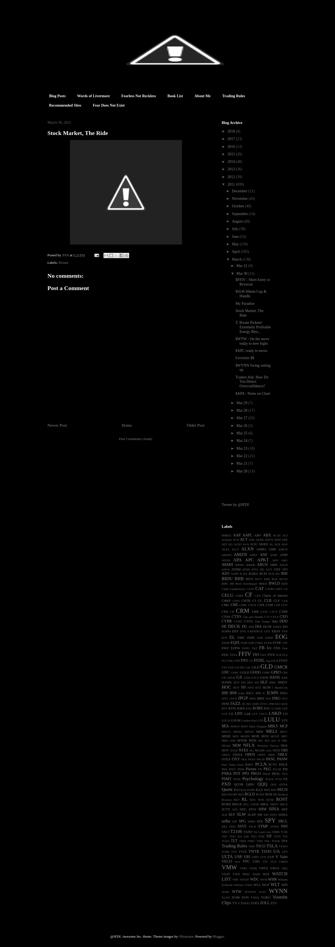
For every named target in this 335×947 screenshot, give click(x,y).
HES (250, 682)
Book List (175, 96)
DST (235, 631)
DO (285, 627)
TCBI (284, 831)
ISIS (268, 698)
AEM (277, 539)
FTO (224, 667)
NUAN (259, 750)
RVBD (226, 804)
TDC (225, 836)
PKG (267, 769)
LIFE (239, 714)
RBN (267, 789)
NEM (236, 745)
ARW (274, 565)
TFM (261, 836)
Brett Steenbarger (247, 583)
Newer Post (57, 425)
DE (224, 627)
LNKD (275, 713)
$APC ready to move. (252, 351)
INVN (233, 698)
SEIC (243, 809)
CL (260, 601)
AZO (225, 574)
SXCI (225, 832)
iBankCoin (281, 687)
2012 (232, 177)
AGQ (246, 544)
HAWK (227, 682)
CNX (261, 605)
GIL (248, 667)
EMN (251, 638)
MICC (284, 731)
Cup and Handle (253, 616)
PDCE (283, 764)
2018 (232, 131)
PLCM (277, 769)
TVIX (243, 852)
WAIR (256, 874)
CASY (250, 589)
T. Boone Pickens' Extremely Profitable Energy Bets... (253, 327)
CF (248, 594)
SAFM (255, 804)
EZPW (235, 648)
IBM (232, 693)
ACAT (277, 535)
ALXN (247, 548)
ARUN (262, 565)
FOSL (259, 660)
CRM (242, 610)
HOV (236, 687)
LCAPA (276, 708)
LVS (284, 720)
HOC (226, 687)
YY (234, 903)
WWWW (250, 891)
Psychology (252, 778)
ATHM (236, 569)
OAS (268, 750)
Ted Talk (243, 836)
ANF (263, 555)
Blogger (218, 936)
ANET (254, 555)
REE (274, 789)
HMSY (283, 682)
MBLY (273, 726)
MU (260, 740)
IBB (225, 693)
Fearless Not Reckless (138, 96)
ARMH (227, 565)
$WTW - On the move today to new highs (252, 341)
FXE (231, 667)
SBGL (264, 804)
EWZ (225, 648)
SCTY (226, 809)
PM (285, 769)
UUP (270, 857)
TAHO (247, 832)
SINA (274, 808)
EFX (224, 637)
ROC (253, 799)
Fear (285, 648)
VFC (246, 861)
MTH (252, 740)
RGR (268, 794)
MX (267, 740)
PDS (224, 769)
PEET (232, 769)
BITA (249, 579)
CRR (255, 612)
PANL (271, 759)
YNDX (255, 897)
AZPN (235, 573)
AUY (269, 569)
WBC (235, 879)
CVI (266, 616)
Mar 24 (242, 441)
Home (127, 425)
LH (231, 714)
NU (251, 750)
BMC (225, 583)
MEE (259, 732)
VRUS (274, 868)
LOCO (226, 720)
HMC (272, 682)
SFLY (253, 809)
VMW (229, 867)
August (238, 221)
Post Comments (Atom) (135, 439)
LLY (255, 713)
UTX (263, 857)
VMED (283, 861)
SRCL (283, 821)
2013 (232, 169)
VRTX (263, 868)
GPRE (266, 672)
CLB (267, 601)
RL (244, 799)
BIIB (239, 578)
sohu (226, 821)
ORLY (283, 755)
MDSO (237, 731)
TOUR (275, 841)
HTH (251, 687)
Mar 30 (242, 274)
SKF (284, 809)
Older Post (195, 425)
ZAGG (245, 903)
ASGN (284, 564)
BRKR (263, 583)
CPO (225, 612)
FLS (285, 654)
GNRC (235, 672)
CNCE (252, 605)
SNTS (273, 814)
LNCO (263, 713)
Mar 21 (242, 463)
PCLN (261, 764)
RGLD (250, 794)
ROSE (270, 799)
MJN (236, 736)
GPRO (276, 672)
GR (224, 677)
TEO (253, 836)
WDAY (244, 879)
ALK (284, 544)
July (235, 229)
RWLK (237, 804)
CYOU (249, 621)
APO (275, 560)
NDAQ (226, 745)
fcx (269, 648)
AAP (237, 535)
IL (264, 693)
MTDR (242, 740)
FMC (231, 660)
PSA (285, 773)
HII (257, 682)
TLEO (225, 841)
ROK (261, 799)
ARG (284, 560)
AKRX (263, 544)
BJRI (267, 579)
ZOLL (265, 903)
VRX (284, 868)
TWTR (254, 852)
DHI (251, 626)
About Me (203, 96)
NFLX (249, 745)
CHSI (236, 600)
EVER (268, 642)
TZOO (266, 852)
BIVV (258, 579)
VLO (273, 861)
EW (285, 642)
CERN (239, 595)
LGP (224, 713)
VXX (236, 874)
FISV (263, 654)
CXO (284, 617)
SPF (234, 821)
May (236, 244)
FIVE (271, 655)
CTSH (226, 617)
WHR (272, 879)
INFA (284, 693)
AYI (285, 569)
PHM (241, 769)
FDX (277, 648)
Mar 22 (242, 456)
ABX (267, 535)
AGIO (237, 544)
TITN (277, 836)
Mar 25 (242, 433)
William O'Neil (243, 884)
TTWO (283, 846)
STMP (263, 826)
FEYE (233, 654)
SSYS (241, 826)
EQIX (235, 643)
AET (225, 544)
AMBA (261, 549)
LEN (285, 708)
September (240, 214)
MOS (265, 736)
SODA (283, 815)
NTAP (234, 750)
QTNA (283, 784)
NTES (243, 750)
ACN (236, 539)
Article (250, 565)
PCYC (273, 764)
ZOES (255, 903)
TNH (259, 841)
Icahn (241, 693)
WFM (263, 879)
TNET (251, 841)
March (237, 259)
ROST (282, 799)
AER (285, 539)
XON (245, 897)
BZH (285, 583)
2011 (232, 184)
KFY (225, 708)
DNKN (277, 626)
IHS (258, 693)
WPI (284, 885)
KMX (241, 708)
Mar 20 (242, 471)
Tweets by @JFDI (235, 505)
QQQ (262, 784)
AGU (253, 544)
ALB (277, 544)
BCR (271, 573)
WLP (265, 885)
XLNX (226, 897)
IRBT (261, 698)
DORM (226, 631)
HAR (284, 677)
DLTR (267, 627)
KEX (284, 703)
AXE (277, 569)
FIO (256, 655)
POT (236, 774)
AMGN (283, 549)
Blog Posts (57, 96)
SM (259, 815)
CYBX (238, 621)
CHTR (246, 601)
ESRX (259, 642)
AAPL (247, 535)
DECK (234, 626)
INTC (225, 698)
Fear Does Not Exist (109, 105)
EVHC (277, 643)
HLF (263, 682)
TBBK (276, 831)
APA (237, 559)
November (240, 199)
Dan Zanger (262, 621)
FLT (224, 660)
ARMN (239, 564)
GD (236, 667)
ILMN (272, 692)
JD (243, 703)
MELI (271, 731)
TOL (267, 841)
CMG (225, 605)
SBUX (284, 804)
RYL (246, 804)
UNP (238, 857)
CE (286, 589)
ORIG (271, 754)
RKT (237, 799)
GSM (247, 677)
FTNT (283, 661)
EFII (285, 631)
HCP (237, 682)
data (275, 621)
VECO (227, 861)
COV (284, 605)
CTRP (283, 612)
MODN (245, 736)
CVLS (274, 616)
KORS (258, 708)
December (240, 191)
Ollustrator (186, 936)
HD (243, 682)
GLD (266, 666)
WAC (246, 874)
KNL (249, 708)
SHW (262, 809)
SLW (241, 814)
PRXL (276, 774)
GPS (285, 672)
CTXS (236, 617)
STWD (274, 826)
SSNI (232, 826)
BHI (284, 574)
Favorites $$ (245, 358)
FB (262, 647)
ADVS (269, 539)
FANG (246, 648)
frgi (268, 660)
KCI (277, 703)
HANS (275, 677)
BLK (275, 579)
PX (285, 779)
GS (239, 677)
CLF (277, 601)
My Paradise (245, 304)
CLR (285, 600)
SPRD (251, 821)
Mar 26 (242, 426)
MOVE (275, 736)
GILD (255, 667)
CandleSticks (237, 589)
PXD (226, 784)
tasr (269, 831)
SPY (270, 820)
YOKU (266, 897)
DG (244, 627)
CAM (225, 589)
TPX (284, 841)
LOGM (235, 720)
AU (261, 569)
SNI (265, 814)
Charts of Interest (275, 595)
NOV (225, 750)
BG (278, 573)
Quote (227, 789)
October (238, 206)
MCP (284, 726)
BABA (253, 574)
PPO (245, 774)
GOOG (255, 672)
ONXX (238, 755)
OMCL (226, 754)
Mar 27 (242, 418)
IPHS (252, 698)
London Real (249, 720)
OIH (284, 750)
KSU (267, 708)
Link (247, 714)
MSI (233, 740)
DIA (258, 627)
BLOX (284, 579)
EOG (281, 636)
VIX (265, 861)
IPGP (243, 698)
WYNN (278, 891)
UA (276, 851)
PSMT (227, 779)
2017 (232, 139)
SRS (224, 826)
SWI (284, 826)
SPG (242, 821)
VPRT (243, 868)
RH (275, 794)
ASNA (226, 569)
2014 (232, 162)
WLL (257, 885)
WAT (266, 874)
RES (241, 794)
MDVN (249, 731)
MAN (244, 726)
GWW (264, 677)
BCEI (263, 574)
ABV (258, 535)
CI (254, 601)
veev (237, 861)
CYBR (227, 621)
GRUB (231, 677)
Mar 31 (242, 266)
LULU (272, 719)
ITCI (285, 698)
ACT (244, 540)
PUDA (270, 779)
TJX (285, 836)
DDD (284, 621)
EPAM (226, 642)
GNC (226, 672)
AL (271, 544)
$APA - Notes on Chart (253, 394)
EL (232, 637)
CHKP (226, 601)
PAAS (252, 759)
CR (232, 611)
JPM (271, 703)
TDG (232, 836)
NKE (284, 745)
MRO (225, 740)
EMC (241, 638)
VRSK (253, 868)
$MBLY (227, 535)
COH (269, 605)
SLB (224, 814)
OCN (276, 750)
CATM (269, 589)
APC (249, 559)
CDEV (278, 589)
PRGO (256, 774)
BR (232, 583)
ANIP (284, 555)
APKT (263, 559)
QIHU (250, 784)
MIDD (226, 736)
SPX (260, 821)
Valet (284, 857)
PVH (278, 779)
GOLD (244, 672)
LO (285, 714)
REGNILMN (229, 794)
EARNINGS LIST (258, 631)
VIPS (256, 861)
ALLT (235, 549)
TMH (242, 841)
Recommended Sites (65, 105)
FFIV (244, 654)
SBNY (274, 804)
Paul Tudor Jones (233, 764)
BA (245, 573)
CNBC (243, 605)
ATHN (246, 569)
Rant (243, 789)
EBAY (276, 631)
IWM (225, 704)
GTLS (255, 677)
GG (242, 667)
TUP (234, 851)
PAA (244, 759)
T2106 (236, 831)
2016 (232, 147)
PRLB (266, 773)
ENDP (269, 637)
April (236, 252)
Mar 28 (242, 410)
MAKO (235, 726)
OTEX (226, 759)
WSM (225, 891)
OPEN (250, 755)
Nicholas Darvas (267, 745)
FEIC (225, 655)
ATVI (254, 569)
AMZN (240, 554)
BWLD (274, 583)
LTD (260, 720)
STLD (252, 826)
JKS (248, 703)
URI (247, 857)
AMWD (227, 555)
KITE (232, 708)
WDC (254, 879)
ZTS (274, 903)
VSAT (226, 874)
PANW (282, 759)
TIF (269, 836)
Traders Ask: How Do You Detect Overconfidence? (252, 381)
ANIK (273, 555)
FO (251, 660)
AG (231, 544)
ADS (252, 539)
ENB (260, 637)
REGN (282, 790)
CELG (227, 595)
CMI (233, 605)
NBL (285, 740)
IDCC (250, 693)
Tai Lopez (260, 831)
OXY (236, 759)
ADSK (260, 539)
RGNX (260, 794)
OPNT (261, 754)
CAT (259, 588)
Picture (64, 263)
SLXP (252, 815)
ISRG (276, 698)
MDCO (226, 731)
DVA (243, 631)
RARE (251, 789)
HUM (266, 687)
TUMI (225, 851)
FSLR (274, 660)
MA (225, 725)
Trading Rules (233, 96)
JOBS (255, 703)
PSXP (237, 779)
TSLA (272, 845)
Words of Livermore (93, 96)
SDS (235, 809)
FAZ (254, 648)
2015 (232, 154)
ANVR (226, 560)
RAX (259, 790)
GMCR (281, 667)
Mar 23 (242, 448)
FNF (237, 660)
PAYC (249, 764)
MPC (284, 736)
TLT (234, 841)
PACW (261, 759)
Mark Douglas (258, 726)
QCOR (238, 784)
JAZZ (235, 703)
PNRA (227, 774)
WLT (275, 884)
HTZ (258, 687)
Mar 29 (242, 403)
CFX (258, 595)
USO (255, 857)
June (236, 237)
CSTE (264, 611)
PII (260, 769)
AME (272, 549)
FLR (279, 654)
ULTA (227, 856)
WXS (262, 891)
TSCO (260, 846)
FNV (244, 661)
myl (273, 740)
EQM (244, 642)
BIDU (227, 578)
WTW (236, 892)
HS (243, 687)
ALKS (225, 549)
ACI (285, 535)
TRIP (251, 846)
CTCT (273, 611)
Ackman (227, 539)
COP (277, 605)
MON (255, 736)
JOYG (264, 703)
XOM (236, 897)
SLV (231, 815)
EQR (251, 642)
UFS (285, 851)
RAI (237, 790)
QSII (274, 784)
